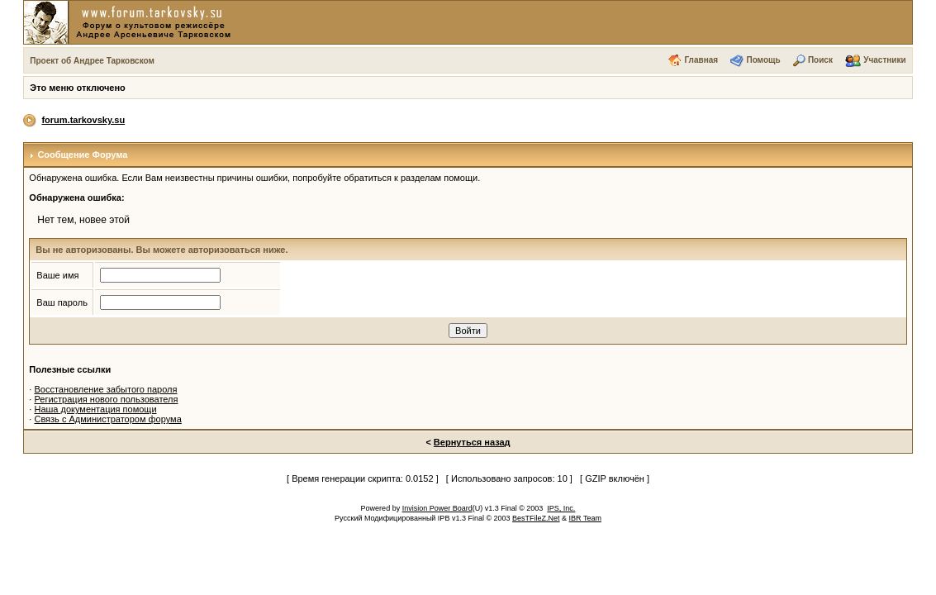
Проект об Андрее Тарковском (92, 60)
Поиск (820, 59)
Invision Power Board (437, 508)
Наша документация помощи (95, 409)
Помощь (763, 59)
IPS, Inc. (561, 508)
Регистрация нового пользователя (106, 399)
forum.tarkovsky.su (83, 120)
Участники (884, 59)
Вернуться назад (472, 442)
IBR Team (585, 518)
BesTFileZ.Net (536, 518)
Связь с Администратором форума (107, 419)
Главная (701, 59)
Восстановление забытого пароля (105, 389)
